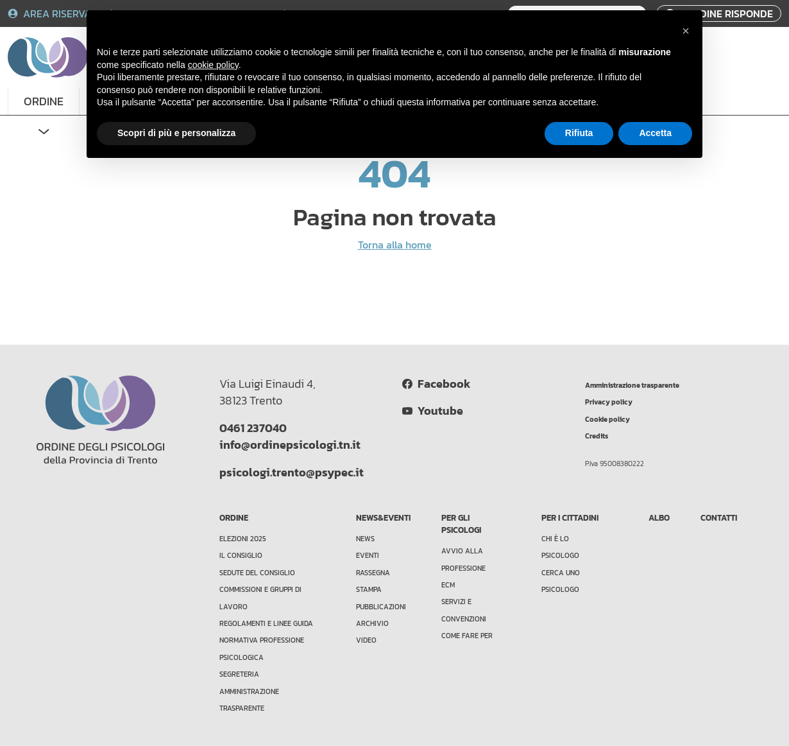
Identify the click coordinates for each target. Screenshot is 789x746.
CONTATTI (718, 518)
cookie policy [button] (213, 65)
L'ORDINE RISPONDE (719, 13)
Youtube (432, 411)
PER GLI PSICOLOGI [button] (461, 524)
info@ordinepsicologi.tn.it (290, 445)
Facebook (436, 384)
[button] (685, 31)
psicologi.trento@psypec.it (291, 472)
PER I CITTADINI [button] (569, 518)
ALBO (659, 518)
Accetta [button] (655, 133)
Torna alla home (395, 244)
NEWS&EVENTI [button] (383, 518)
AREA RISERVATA (56, 13)
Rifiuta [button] (579, 133)
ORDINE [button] (44, 101)
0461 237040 (253, 428)
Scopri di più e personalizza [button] (176, 133)
